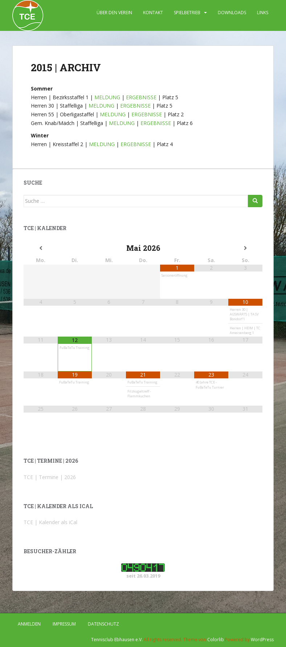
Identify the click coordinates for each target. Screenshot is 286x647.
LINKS (262, 12)
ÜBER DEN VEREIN (114, 12)
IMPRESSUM (64, 624)
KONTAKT (153, 12)
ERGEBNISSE (141, 97)
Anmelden (29, 624)
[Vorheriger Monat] (41, 248)
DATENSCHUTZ (103, 624)
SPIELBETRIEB (187, 12)
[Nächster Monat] (245, 248)
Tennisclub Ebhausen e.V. (117, 639)
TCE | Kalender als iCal (50, 522)
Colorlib (215, 639)
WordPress (262, 639)
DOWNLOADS (232, 12)
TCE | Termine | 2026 (50, 477)
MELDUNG (107, 97)
